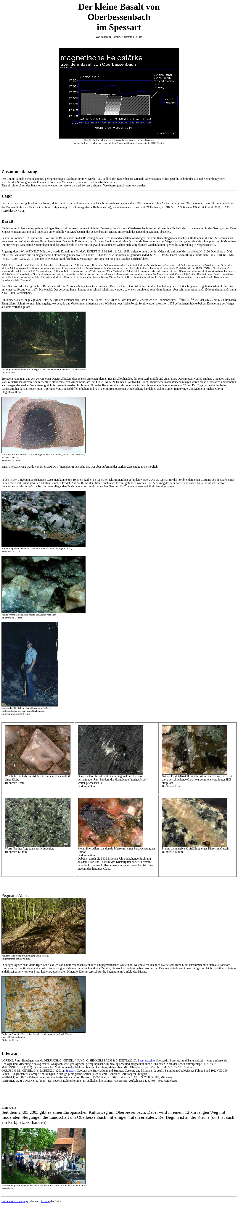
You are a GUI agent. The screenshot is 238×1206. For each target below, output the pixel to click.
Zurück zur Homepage (14, 1201)
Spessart (70, 1070)
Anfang (45, 1201)
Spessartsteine (146, 1060)
